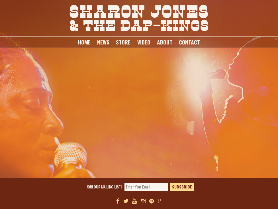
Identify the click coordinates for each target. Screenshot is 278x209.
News (103, 42)
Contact (189, 42)
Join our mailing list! (104, 187)
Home (84, 42)
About (164, 42)
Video (143, 42)
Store (123, 42)
